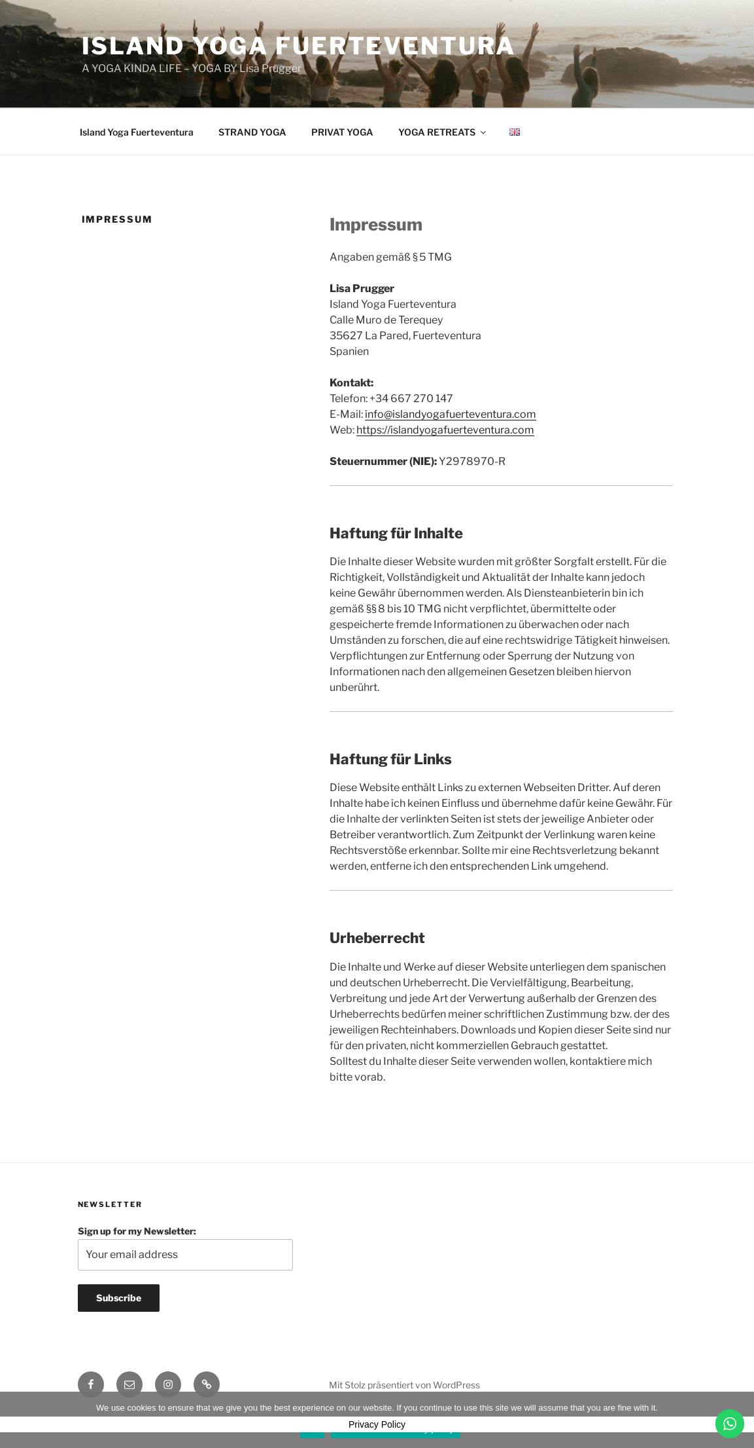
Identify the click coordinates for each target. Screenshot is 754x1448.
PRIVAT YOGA (342, 132)
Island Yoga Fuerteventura (299, 45)
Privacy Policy (377, 1424)
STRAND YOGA (252, 132)
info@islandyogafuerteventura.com (450, 414)
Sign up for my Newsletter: (186, 1248)
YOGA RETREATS (443, 132)
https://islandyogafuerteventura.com (445, 430)
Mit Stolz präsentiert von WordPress (404, 1384)
